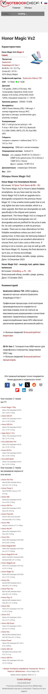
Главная (16, 8)
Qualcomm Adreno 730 (32, 78)
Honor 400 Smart (8, 623)
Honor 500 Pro (7, 505)
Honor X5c (5, 580)
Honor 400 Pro (7, 658)
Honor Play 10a (7, 589)
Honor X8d (6, 523)
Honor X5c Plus (7, 480)
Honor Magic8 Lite (8, 563)
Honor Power (6, 640)
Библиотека (20, 671)
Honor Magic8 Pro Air (9, 554)
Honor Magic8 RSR (8, 546)
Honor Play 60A (7, 514)
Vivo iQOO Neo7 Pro (9, 442)
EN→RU (36, 185)
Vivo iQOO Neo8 (7, 459)
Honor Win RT (7, 529)
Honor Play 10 (7, 597)
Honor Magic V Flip (9, 407)
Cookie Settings (24, 679)
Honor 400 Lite (7, 649)
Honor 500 (5, 497)
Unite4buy (16, 271)
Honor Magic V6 (8, 572)
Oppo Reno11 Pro (8, 433)
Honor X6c (5, 632)
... (45, 8)
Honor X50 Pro (7, 424)
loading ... (6, 14)
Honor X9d (6, 606)
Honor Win (5, 537)
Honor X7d (6, 615)
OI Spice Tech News (21, 185)
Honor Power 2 (7, 488)
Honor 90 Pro (6, 450)
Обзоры (28, 8)
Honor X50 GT (7, 416)
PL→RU (27, 271)
